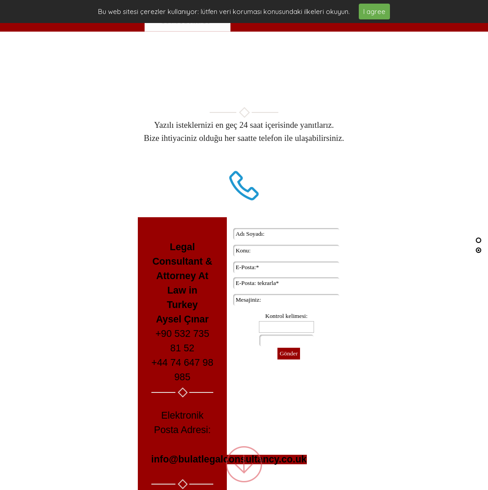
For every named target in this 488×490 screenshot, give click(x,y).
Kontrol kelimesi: (286, 315)
